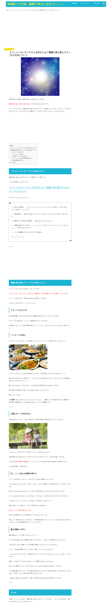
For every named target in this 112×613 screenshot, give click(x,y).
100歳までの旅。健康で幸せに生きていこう (35, 4)
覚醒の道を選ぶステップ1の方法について (24, 150)
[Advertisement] (40, 32)
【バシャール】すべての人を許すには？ (23, 148)
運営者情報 (74, 3)
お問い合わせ (97, 3)
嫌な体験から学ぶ (18, 160)
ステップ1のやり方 (18, 152)
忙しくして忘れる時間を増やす (22, 158)
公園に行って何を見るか (20, 156)
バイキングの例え (18, 154)
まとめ (13, 162)
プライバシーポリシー (85, 3)
